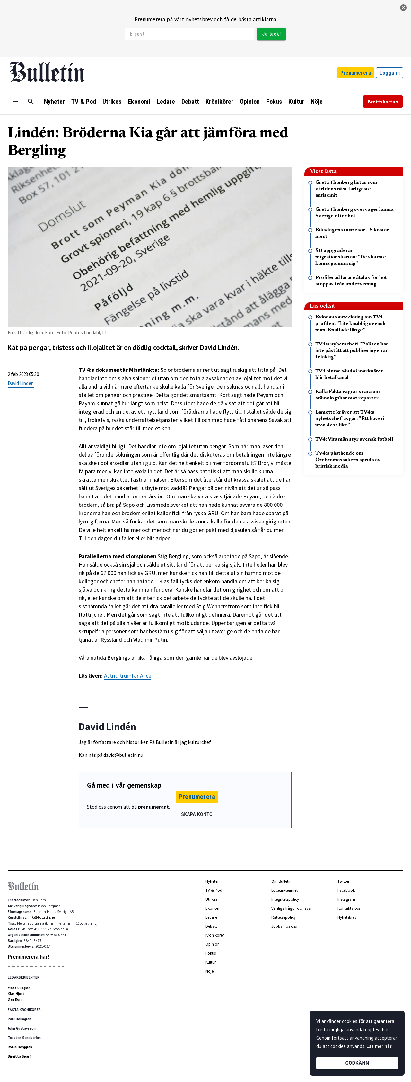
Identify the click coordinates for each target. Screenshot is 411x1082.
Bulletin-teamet (284, 890)
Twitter (343, 881)
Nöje (317, 101)
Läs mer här (378, 1046)
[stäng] (403, 7)
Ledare (166, 101)
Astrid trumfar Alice (127, 675)
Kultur (296, 101)
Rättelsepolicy (283, 917)
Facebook (346, 890)
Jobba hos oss (284, 926)
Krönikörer (219, 101)
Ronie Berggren (20, 1047)
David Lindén (21, 383)
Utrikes (111, 101)
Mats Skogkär (19, 988)
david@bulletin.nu (123, 755)
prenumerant (153, 806)
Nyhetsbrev (346, 917)
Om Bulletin (281, 881)
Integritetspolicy (285, 899)
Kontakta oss (348, 908)
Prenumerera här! (28, 956)
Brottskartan (383, 101)
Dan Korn (15, 999)
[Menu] (15, 101)
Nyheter (54, 101)
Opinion (250, 101)
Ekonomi (139, 101)
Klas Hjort (16, 993)
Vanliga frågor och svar (291, 908)
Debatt (190, 101)
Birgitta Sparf (19, 1056)
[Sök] (31, 101)
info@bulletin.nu (41, 917)
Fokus (274, 101)
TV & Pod (83, 101)
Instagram (346, 899)
